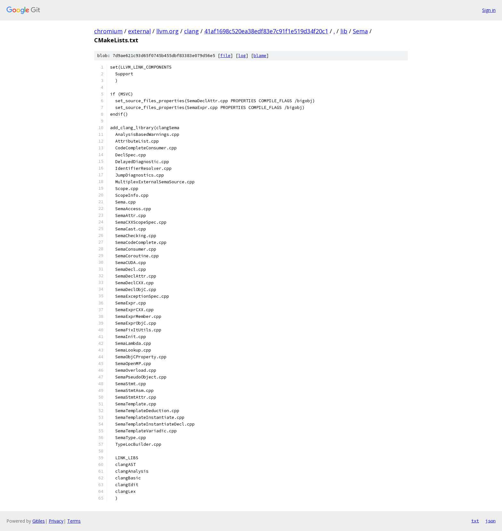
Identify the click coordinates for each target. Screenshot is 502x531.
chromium (108, 31)
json (490, 521)
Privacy (56, 521)
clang (191, 31)
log (242, 55)
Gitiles (38, 521)
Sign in (489, 10)
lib (343, 31)
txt (475, 521)
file (225, 55)
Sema (360, 31)
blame (260, 55)
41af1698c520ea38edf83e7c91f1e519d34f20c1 (266, 31)
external (139, 31)
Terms (74, 521)
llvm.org (167, 31)
